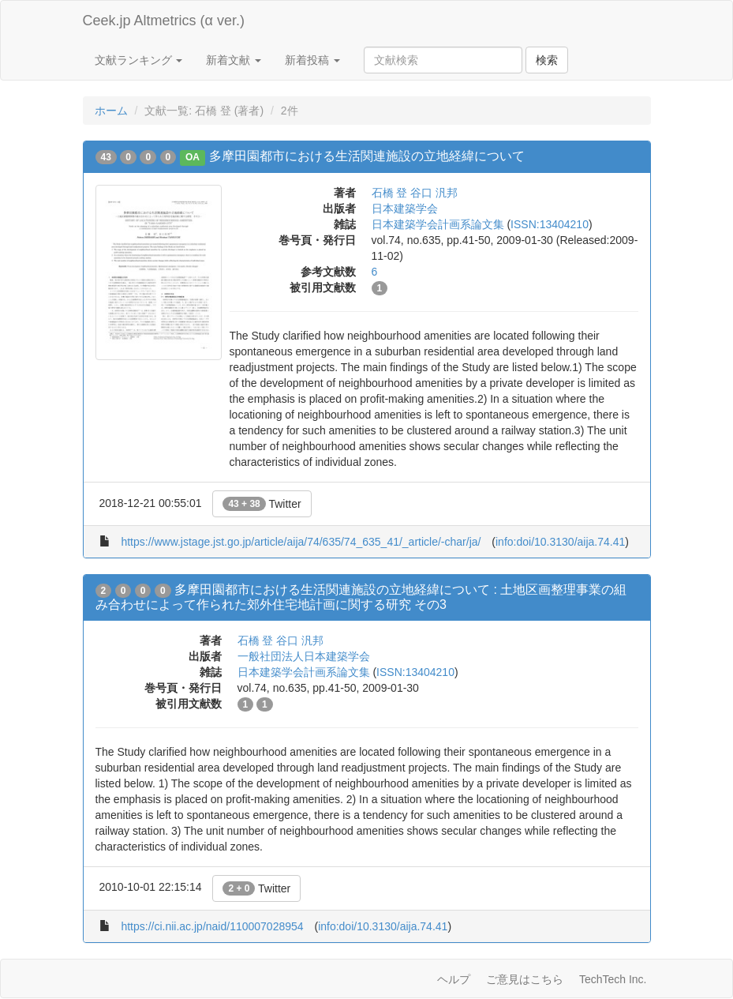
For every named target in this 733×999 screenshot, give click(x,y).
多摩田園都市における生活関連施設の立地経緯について (367, 156)
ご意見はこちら (524, 979)
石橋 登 (390, 192)
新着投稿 (312, 60)
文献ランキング (139, 60)
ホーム (111, 110)
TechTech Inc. (613, 979)
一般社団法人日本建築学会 (303, 656)
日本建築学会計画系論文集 (438, 224)
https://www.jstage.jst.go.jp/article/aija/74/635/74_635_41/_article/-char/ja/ (301, 541)
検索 (547, 60)
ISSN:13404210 (549, 224)
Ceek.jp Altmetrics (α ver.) (164, 20)
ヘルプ (453, 979)
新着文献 (233, 60)
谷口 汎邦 (434, 192)
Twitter (262, 504)
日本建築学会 (405, 208)
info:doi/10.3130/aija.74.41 (560, 541)
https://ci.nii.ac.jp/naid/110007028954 (212, 926)
